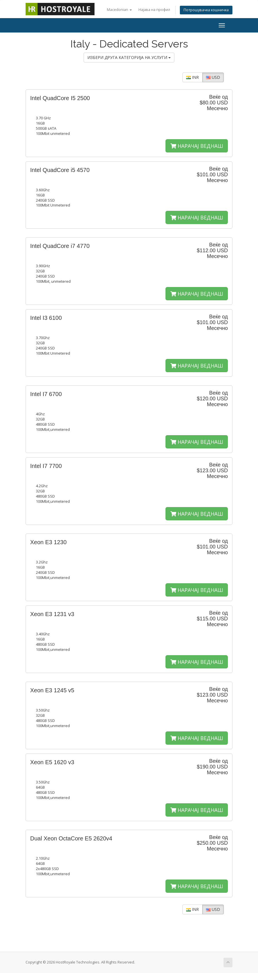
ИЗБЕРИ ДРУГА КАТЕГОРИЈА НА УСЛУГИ (129, 57)
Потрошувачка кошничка (206, 9)
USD (213, 77)
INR (192, 77)
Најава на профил (154, 9)
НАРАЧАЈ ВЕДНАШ (196, 145)
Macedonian (119, 9)
